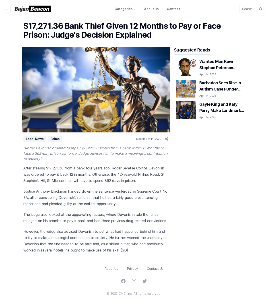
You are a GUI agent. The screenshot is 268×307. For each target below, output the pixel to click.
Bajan (32, 9)
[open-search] (252, 9)
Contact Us (155, 268)
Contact (173, 9)
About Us (151, 9)
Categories (125, 9)
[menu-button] (7, 9)
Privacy (132, 268)
